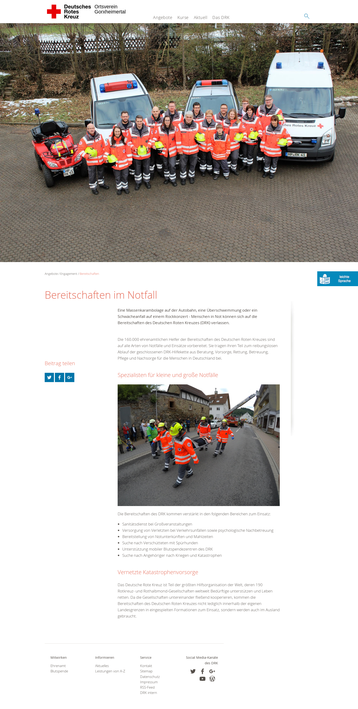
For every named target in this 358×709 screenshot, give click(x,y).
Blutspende (59, 671)
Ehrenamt (58, 666)
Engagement (68, 274)
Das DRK (220, 17)
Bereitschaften (89, 274)
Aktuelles (102, 666)
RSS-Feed (147, 687)
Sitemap (146, 671)
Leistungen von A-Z (110, 671)
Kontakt (146, 666)
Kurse (183, 17)
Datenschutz (150, 676)
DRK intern (148, 692)
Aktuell (200, 17)
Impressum (149, 682)
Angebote (162, 17)
